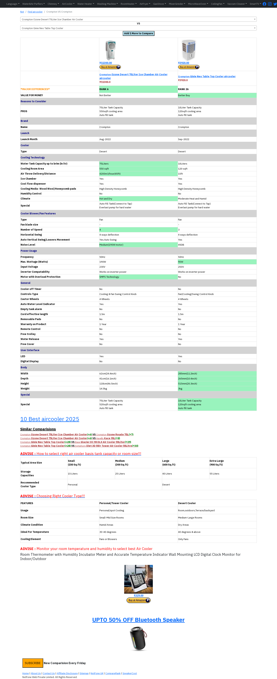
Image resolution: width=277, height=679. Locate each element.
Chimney (52, 3)
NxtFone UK (97, 673)
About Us (36, 673)
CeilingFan (216, 3)
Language (11, 3)
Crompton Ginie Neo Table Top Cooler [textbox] (42, 28)
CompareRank (113, 673)
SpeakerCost (130, 673)
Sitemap (84, 673)
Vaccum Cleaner (236, 3)
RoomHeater (128, 3)
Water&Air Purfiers (32, 3)
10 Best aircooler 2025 (49, 419)
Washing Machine (106, 3)
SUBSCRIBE (33, 663)
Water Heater (84, 3)
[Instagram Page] (270, 4)
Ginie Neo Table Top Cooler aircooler (207, 76)
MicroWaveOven (197, 3)
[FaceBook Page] (265, 4)
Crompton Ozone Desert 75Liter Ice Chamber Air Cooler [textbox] (52, 19)
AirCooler (67, 3)
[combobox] (138, 19)
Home (25, 673)
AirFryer (144, 3)
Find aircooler (35, 11)
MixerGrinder (176, 3)
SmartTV (254, 3)
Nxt (22, 11)
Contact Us (49, 673)
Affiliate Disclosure (67, 673)
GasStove (158, 3)
